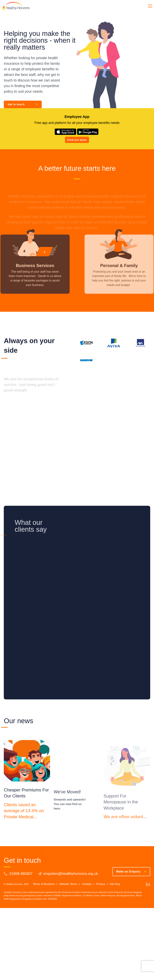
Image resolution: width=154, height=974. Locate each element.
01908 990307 (20, 874)
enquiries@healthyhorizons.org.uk (70, 874)
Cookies (87, 883)
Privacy (100, 883)
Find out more (77, 139)
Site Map (115, 883)
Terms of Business (44, 883)
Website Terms (68, 883)
